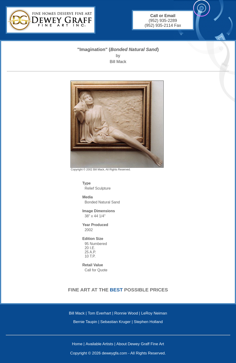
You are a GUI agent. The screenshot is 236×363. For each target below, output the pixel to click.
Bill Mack (77, 313)
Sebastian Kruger (115, 322)
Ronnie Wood (126, 313)
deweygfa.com (114, 353)
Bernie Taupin (85, 322)
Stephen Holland (148, 322)
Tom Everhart (99, 313)
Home (77, 344)
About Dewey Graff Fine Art (140, 344)
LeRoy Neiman (154, 313)
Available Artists (99, 344)
